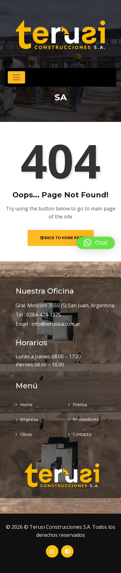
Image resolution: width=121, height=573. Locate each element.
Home (26, 404)
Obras (26, 434)
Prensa (80, 404)
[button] (95, 243)
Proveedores (86, 419)
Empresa (29, 419)
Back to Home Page (62, 237)
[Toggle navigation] (16, 77)
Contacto (82, 434)
